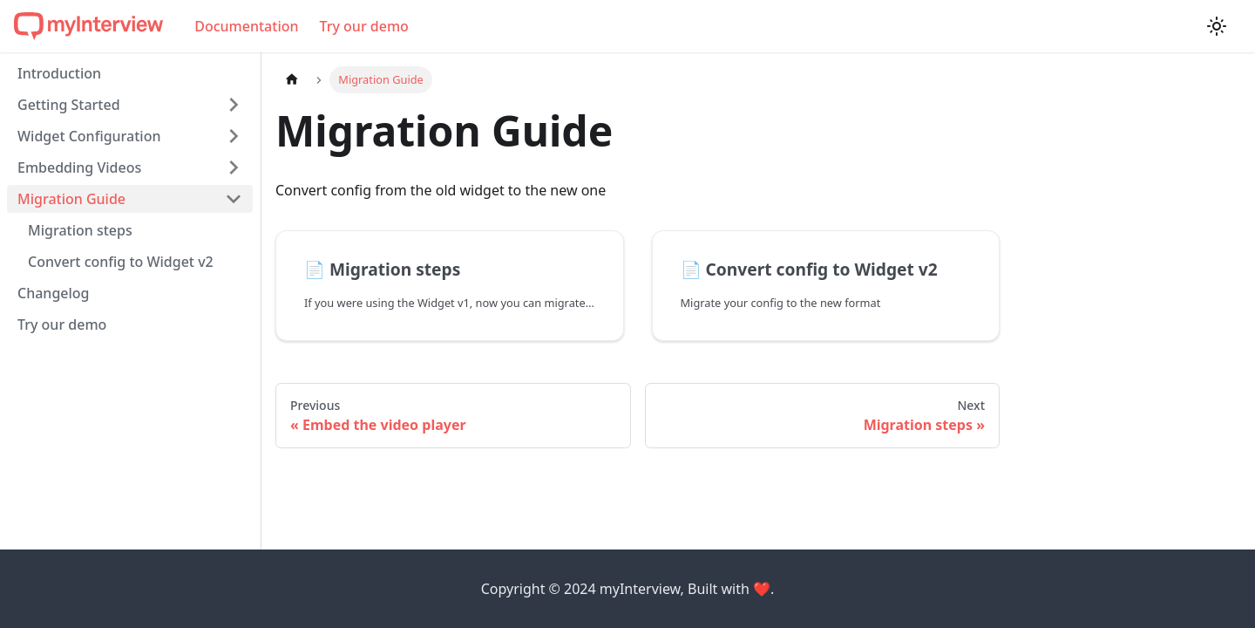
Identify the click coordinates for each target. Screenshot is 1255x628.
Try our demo (364, 26)
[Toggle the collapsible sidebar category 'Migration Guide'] (233, 199)
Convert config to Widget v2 (121, 261)
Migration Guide (71, 198)
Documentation (246, 26)
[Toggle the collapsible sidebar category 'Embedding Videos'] (233, 167)
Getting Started (68, 104)
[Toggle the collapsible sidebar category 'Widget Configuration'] (233, 136)
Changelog (53, 293)
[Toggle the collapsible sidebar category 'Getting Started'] (233, 105)
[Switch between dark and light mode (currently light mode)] (1217, 26)
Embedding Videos (79, 167)
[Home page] (292, 79)
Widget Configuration (88, 136)
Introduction (59, 73)
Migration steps (80, 230)
